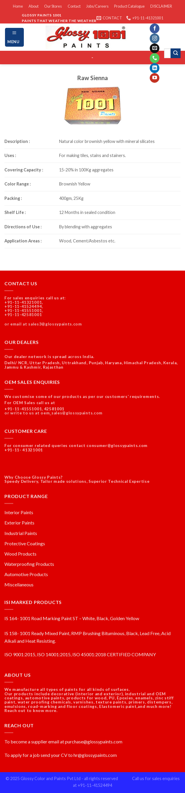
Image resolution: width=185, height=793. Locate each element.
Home (18, 6)
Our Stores (53, 6)
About (34, 6)
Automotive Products (26, 574)
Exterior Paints (19, 522)
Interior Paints (18, 512)
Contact (74, 6)
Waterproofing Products (29, 564)
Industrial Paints (20, 533)
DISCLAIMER (161, 6)
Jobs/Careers (97, 6)
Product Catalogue (129, 6)
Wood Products (20, 553)
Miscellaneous (19, 584)
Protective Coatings (24, 543)
